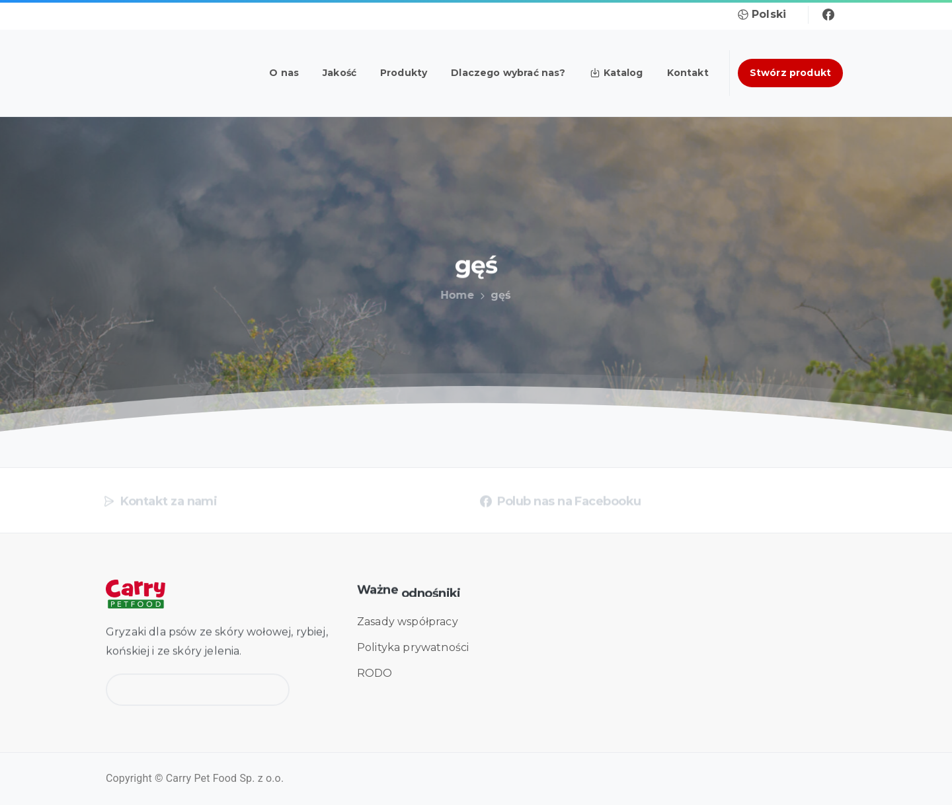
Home (455, 295)
